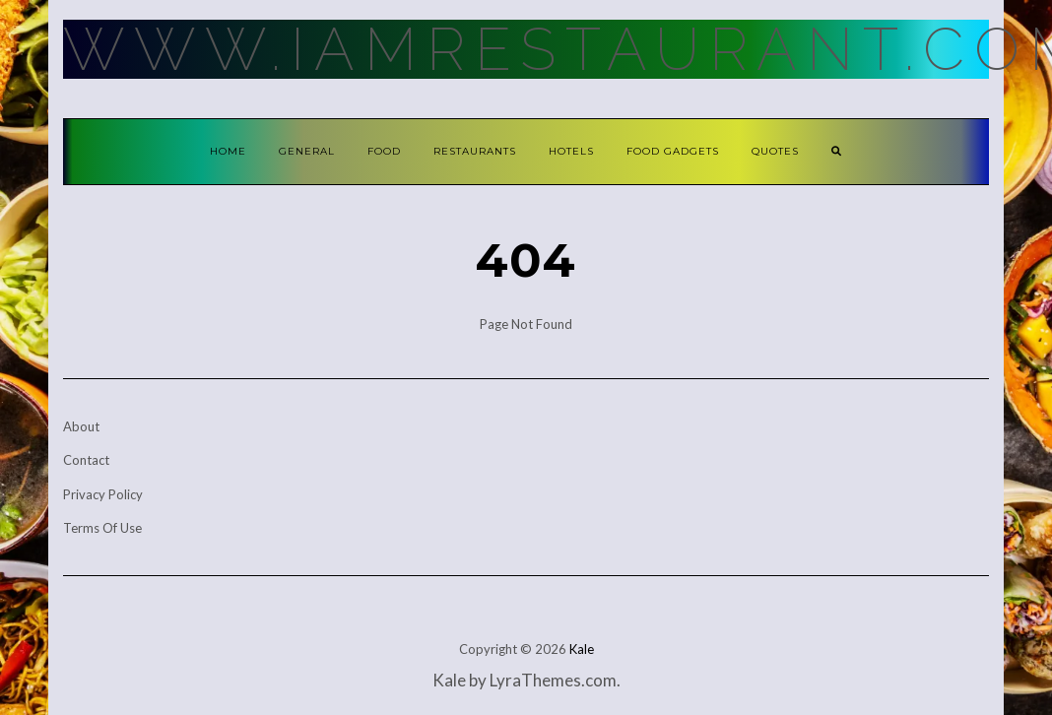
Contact (86, 460)
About (81, 426)
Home (228, 151)
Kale (581, 649)
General (307, 151)
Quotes (775, 151)
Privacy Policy (103, 494)
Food (384, 151)
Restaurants (474, 151)
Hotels (571, 151)
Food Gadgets (672, 151)
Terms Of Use (102, 528)
